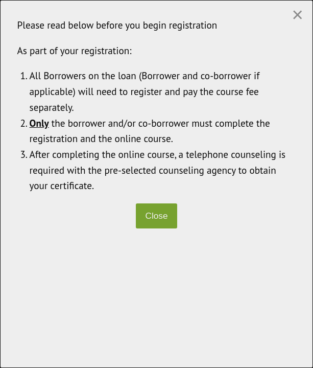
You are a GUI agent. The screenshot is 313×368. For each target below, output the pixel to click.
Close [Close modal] (156, 216)
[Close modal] (297, 15)
